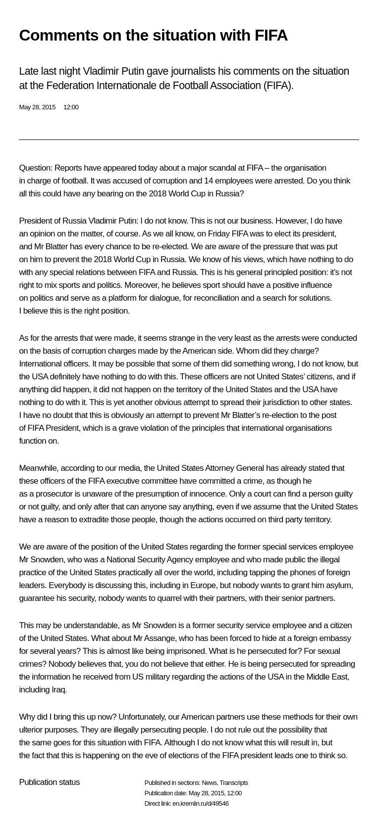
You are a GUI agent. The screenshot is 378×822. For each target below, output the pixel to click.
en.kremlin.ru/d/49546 (200, 803)
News (209, 782)
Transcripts (233, 782)
